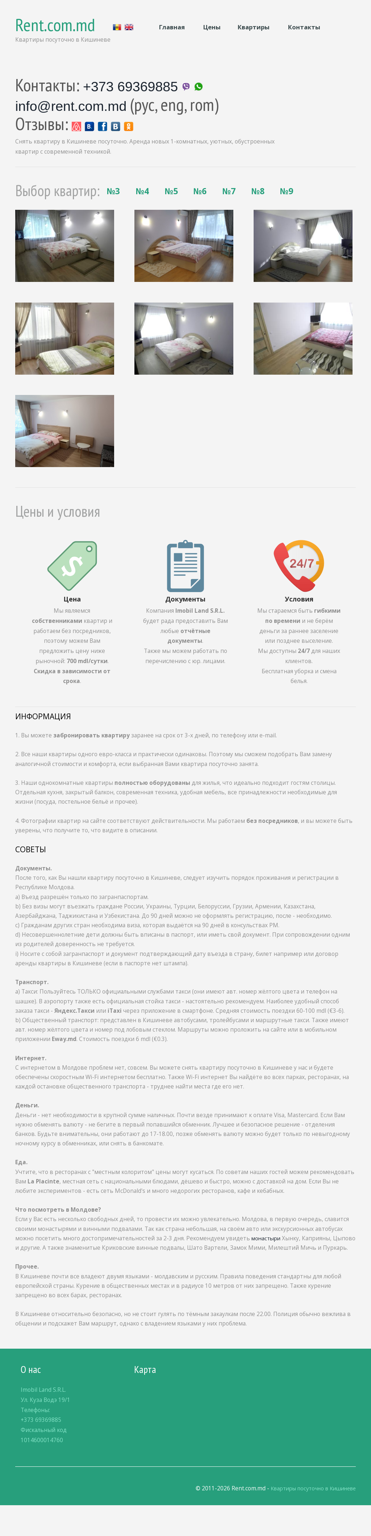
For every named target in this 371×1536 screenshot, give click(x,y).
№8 (228, 210)
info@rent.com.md (73, 104)
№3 (34, 210)
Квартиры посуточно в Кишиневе (308, 1519)
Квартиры (254, 27)
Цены (211, 27)
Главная (172, 27)
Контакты (304, 27)
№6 (150, 210)
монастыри (267, 1259)
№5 (111, 210)
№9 (266, 210)
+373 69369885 (132, 84)
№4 (72, 210)
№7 (189, 210)
